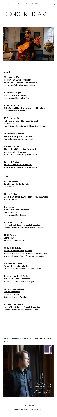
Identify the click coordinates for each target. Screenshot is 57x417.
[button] (3, 3)
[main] (28, 14)
